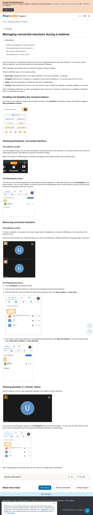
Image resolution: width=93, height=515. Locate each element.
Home (4, 21)
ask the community (71, 4)
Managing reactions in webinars (18, 21)
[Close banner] (54, 509)
